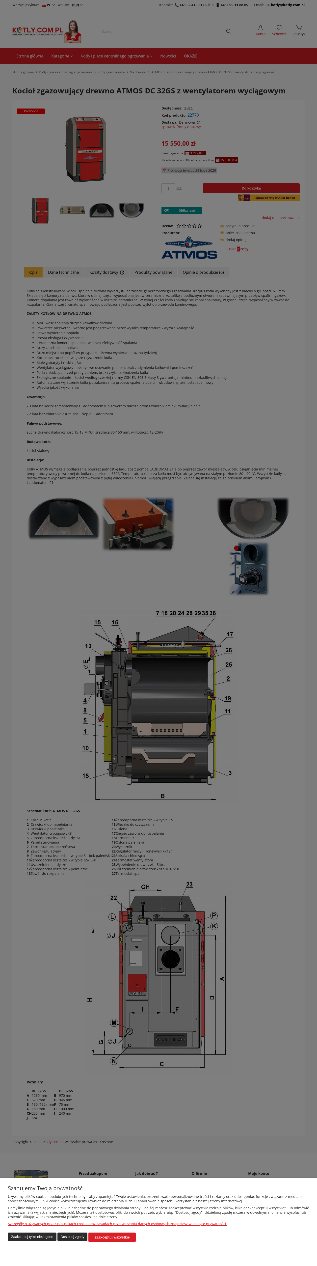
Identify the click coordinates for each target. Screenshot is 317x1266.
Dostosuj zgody (72, 1237)
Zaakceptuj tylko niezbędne (32, 1237)
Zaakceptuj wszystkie (112, 1237)
